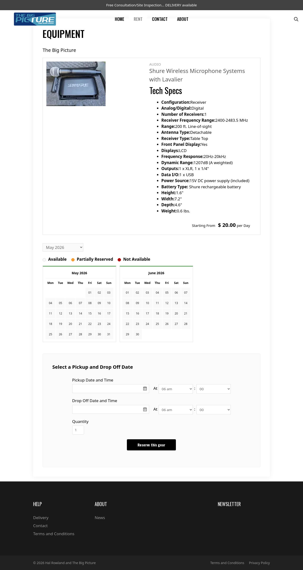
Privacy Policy (259, 563)
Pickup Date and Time (92, 380)
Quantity (80, 421)
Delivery (41, 517)
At (155, 388)
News (100, 517)
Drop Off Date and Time (94, 400)
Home (119, 19)
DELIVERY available (181, 5)
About (182, 19)
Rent (138, 19)
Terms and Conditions (53, 533)
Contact (160, 19)
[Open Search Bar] (296, 19)
